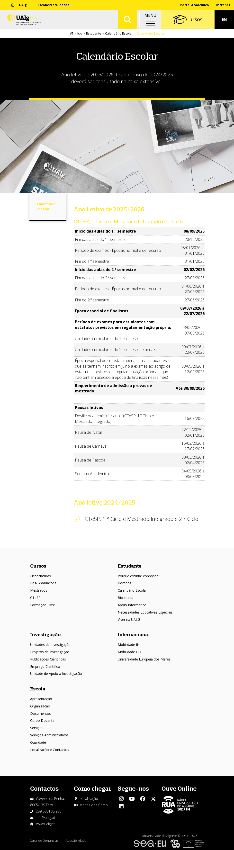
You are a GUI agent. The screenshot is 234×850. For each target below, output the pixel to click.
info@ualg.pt (45, 817)
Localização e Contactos (49, 749)
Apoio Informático (132, 605)
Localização (89, 798)
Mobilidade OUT (130, 652)
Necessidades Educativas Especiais (145, 612)
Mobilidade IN (129, 644)
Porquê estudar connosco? (139, 576)
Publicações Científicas (48, 659)
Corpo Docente (42, 720)
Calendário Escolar (119, 33)
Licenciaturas (40, 576)
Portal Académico (194, 5)
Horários (124, 583)
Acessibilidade (76, 840)
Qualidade (38, 742)
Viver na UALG (129, 619)
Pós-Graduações (43, 583)
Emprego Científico (45, 666)
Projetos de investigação (49, 652)
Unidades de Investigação (50, 644)
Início (78, 33)
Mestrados (38, 590)
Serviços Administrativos (49, 735)
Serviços (36, 727)
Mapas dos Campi (94, 805)
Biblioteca (125, 597)
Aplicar (127, 19)
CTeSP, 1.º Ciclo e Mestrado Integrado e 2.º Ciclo (141, 518)
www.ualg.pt (45, 824)
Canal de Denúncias (43, 840)
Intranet (223, 5)
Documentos (40, 713)
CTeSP (35, 597)
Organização (40, 706)
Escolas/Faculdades (53, 5)
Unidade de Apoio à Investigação (56, 673)
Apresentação (41, 698)
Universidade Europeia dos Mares (144, 659)
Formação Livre (42, 605)
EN (224, 19)
